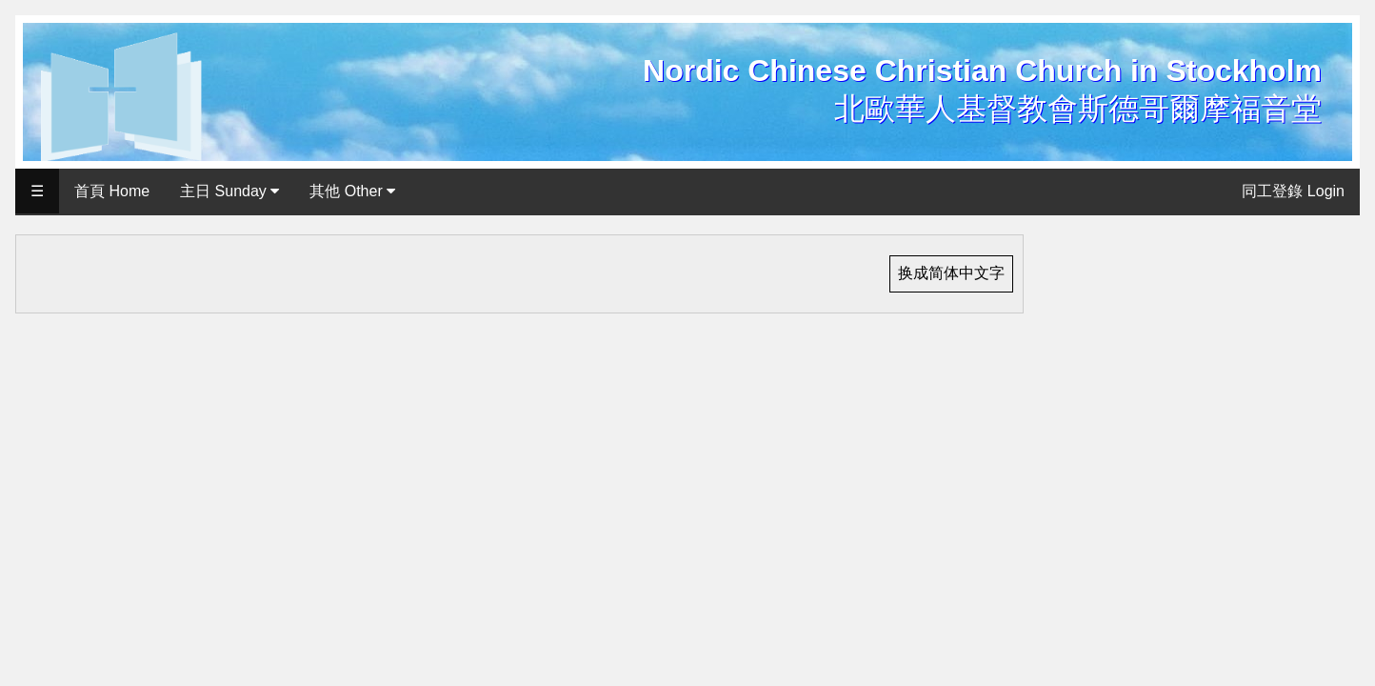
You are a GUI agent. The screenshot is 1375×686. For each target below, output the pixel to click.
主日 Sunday (229, 191)
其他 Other (352, 191)
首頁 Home (111, 191)
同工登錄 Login (1293, 191)
